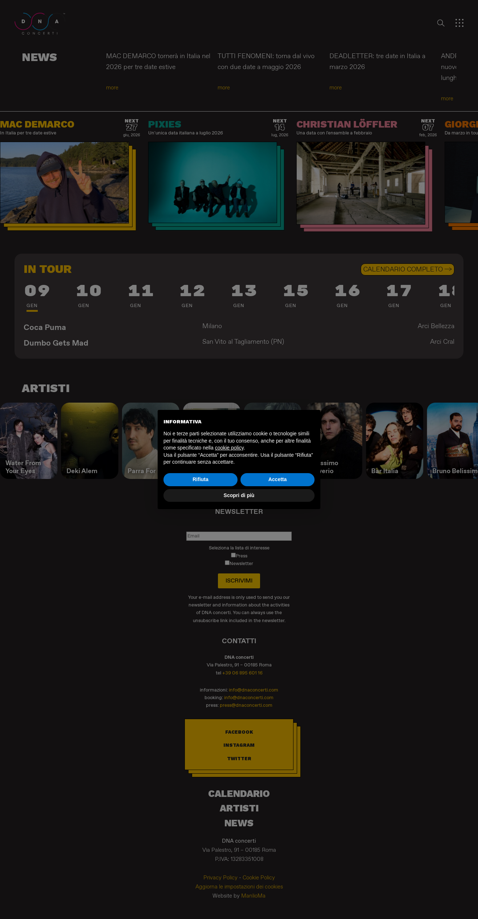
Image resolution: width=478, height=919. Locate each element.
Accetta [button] (277, 479)
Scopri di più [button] (239, 495)
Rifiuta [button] (200, 479)
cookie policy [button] (229, 448)
